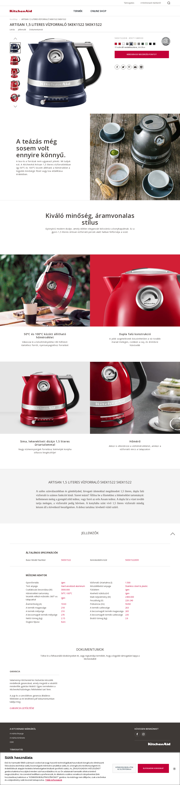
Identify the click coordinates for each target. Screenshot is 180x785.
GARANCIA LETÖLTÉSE (22, 708)
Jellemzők (22, 29)
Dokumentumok (36, 29)
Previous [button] (15, 39)
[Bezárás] (174, 771)
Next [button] (15, 107)
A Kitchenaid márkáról (151, 3)
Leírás (12, 29)
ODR (12, 742)
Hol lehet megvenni (18, 754)
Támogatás (129, 3)
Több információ (53, 782)
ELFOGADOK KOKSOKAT (153, 770)
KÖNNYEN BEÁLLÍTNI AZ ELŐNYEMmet (124, 770)
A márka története (17, 738)
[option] (15, 47)
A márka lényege (17, 733)
